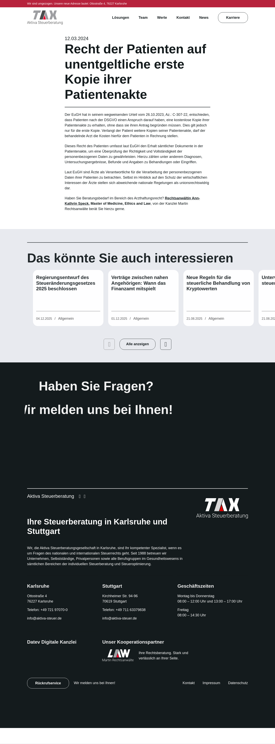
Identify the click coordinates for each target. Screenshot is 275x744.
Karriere (233, 17)
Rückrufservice (48, 699)
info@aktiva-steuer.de (45, 634)
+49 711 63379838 (132, 626)
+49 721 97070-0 (56, 626)
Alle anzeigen (137, 355)
